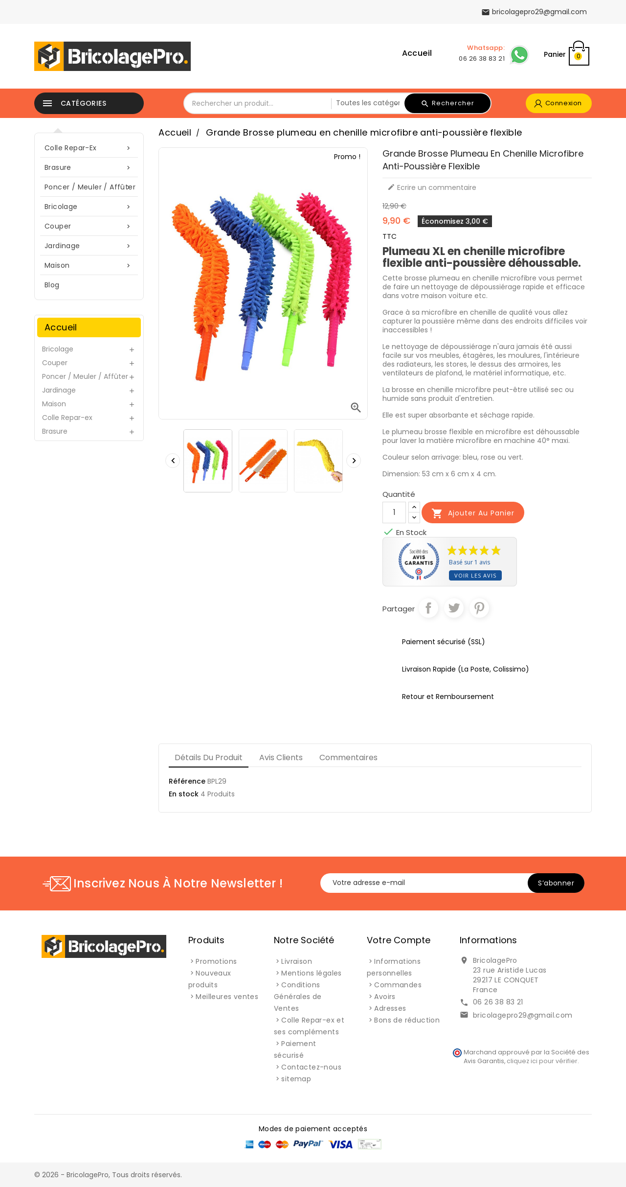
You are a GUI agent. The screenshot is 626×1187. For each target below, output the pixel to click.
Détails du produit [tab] (209, 757)
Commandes (398, 985)
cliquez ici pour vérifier (542, 1061)
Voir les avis (475, 575)
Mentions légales (311, 973)
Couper (89, 226)
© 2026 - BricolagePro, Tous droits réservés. (108, 1175)
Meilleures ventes (227, 996)
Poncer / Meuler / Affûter (90, 187)
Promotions (216, 961)
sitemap (296, 1079)
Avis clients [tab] (281, 757)
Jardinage (89, 246)
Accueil (417, 53)
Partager (428, 608)
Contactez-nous (311, 1067)
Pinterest (479, 608)
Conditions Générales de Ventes (298, 996)
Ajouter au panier (472, 513)
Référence (187, 781)
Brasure (89, 168)
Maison (89, 265)
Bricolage (89, 207)
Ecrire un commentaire (431, 187)
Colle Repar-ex (89, 148)
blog (52, 285)
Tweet (454, 608)
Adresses (390, 1008)
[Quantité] (394, 512)
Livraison (296, 961)
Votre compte (398, 940)
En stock (184, 794)
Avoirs (384, 996)
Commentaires (348, 757)
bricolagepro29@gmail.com (523, 1015)
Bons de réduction (407, 1020)
